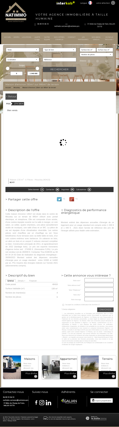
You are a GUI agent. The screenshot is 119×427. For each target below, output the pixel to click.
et (25, 73)
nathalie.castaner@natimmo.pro (66, 26)
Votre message (76, 300)
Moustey (17, 87)
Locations (26, 37)
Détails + (21, 280)
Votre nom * (77, 281)
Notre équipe (47, 38)
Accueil (7, 37)
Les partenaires (83, 38)
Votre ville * (77, 295)
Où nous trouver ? (109, 38)
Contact (72, 37)
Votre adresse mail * (74, 285)
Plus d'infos (31, 375)
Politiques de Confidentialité (94, 342)
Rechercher (59, 69)
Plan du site (6, 419)
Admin (5, 421)
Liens (32, 419)
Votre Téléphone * (75, 290)
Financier (33, 280)
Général (10, 280)
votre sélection (103, 3)
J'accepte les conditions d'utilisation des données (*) (82, 305)
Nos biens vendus (96, 38)
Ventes (16, 37)
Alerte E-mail (37, 38)
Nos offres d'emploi (59, 38)
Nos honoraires (25, 419)
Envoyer (105, 309)
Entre (8, 73)
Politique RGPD (12, 421)
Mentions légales (16, 419)
